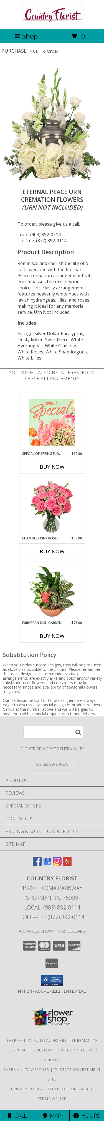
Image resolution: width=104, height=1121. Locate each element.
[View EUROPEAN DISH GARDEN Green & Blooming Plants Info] (52, 591)
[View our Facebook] (37, 864)
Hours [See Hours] (86, 1115)
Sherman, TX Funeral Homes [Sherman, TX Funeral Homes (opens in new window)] (36, 1040)
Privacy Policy (27, 1088)
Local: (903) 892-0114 (39, 234)
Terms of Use (52, 1098)
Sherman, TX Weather (26, 1069)
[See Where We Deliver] (52, 764)
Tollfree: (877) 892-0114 (42, 241)
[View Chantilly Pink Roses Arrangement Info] (52, 507)
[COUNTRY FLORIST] (52, 21)
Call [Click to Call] (17, 1115)
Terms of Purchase (69, 1088)
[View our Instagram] (57, 864)
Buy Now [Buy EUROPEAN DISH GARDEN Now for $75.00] (52, 636)
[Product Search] (53, 732)
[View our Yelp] (67, 864)
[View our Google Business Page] (47, 864)
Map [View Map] (52, 1115)
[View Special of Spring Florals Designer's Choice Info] (52, 422)
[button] (52, 980)
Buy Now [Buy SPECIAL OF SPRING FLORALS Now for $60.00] (52, 466)
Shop (26, 35)
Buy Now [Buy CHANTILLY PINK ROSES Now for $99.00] (52, 551)
